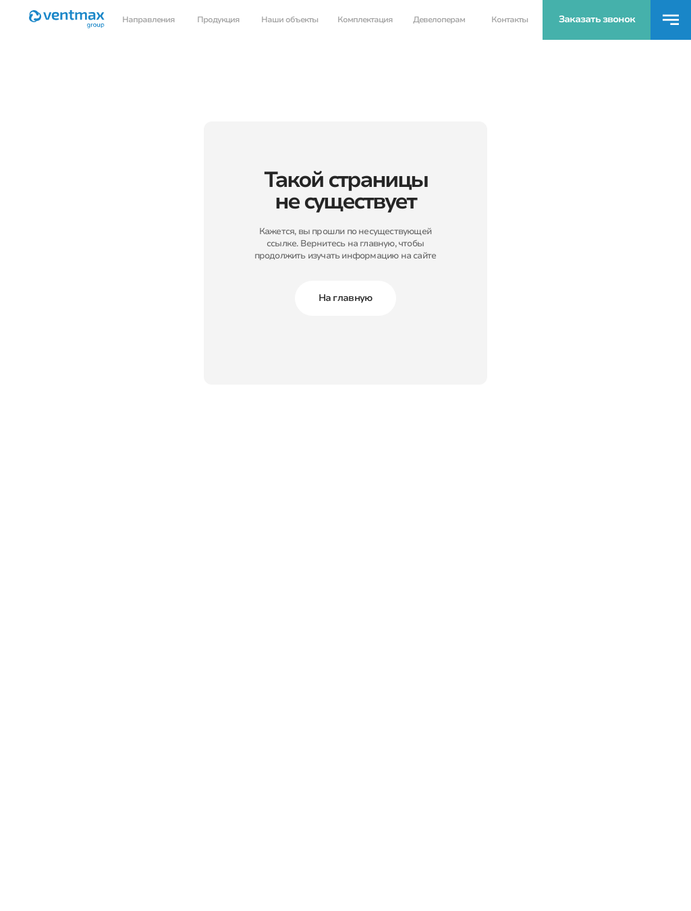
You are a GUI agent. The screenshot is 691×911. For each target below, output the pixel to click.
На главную (346, 298)
